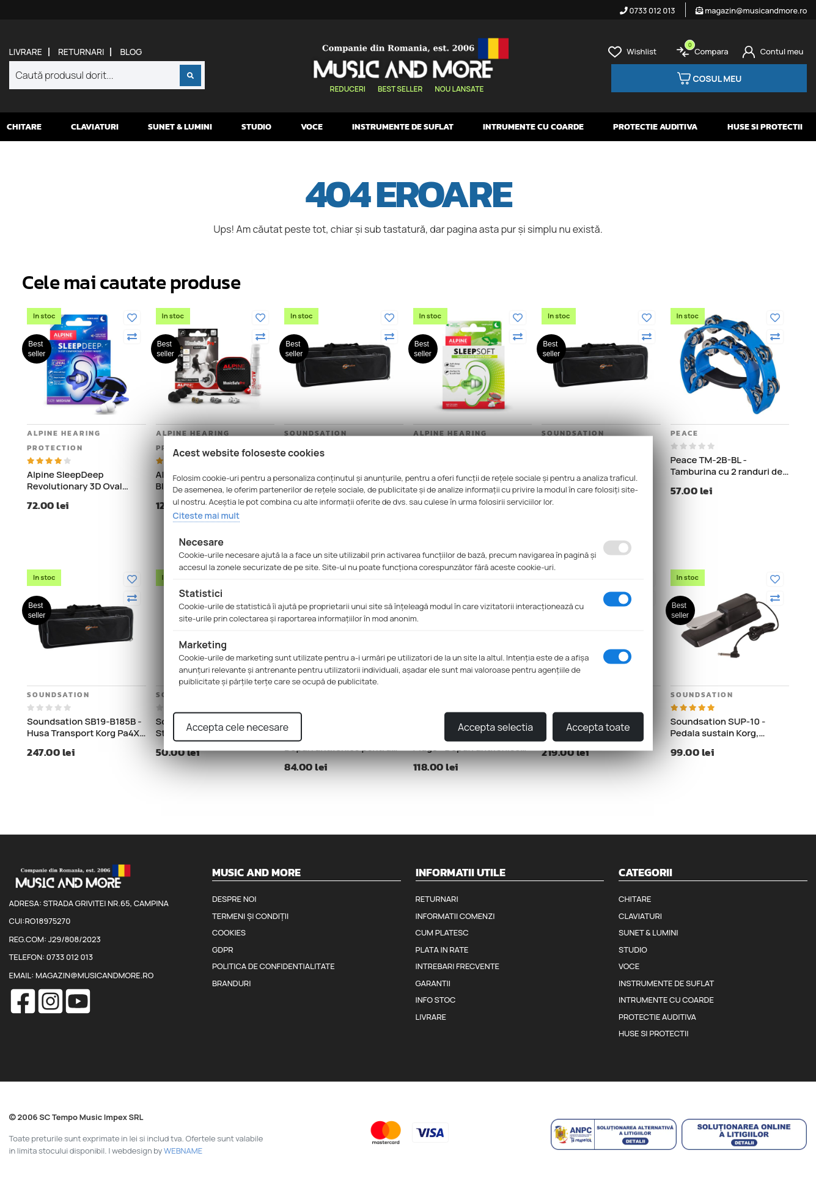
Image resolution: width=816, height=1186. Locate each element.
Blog (131, 52)
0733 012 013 (647, 10)
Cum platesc (442, 932)
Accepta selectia (495, 726)
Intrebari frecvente (458, 966)
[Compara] (132, 336)
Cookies (229, 932)
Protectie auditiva (655, 126)
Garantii (433, 983)
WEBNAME (183, 1150)
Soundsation (315, 433)
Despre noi (234, 898)
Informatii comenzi (455, 915)
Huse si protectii (765, 126)
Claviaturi (95, 126)
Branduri (231, 983)
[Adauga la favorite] (132, 317)
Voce (312, 126)
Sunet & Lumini (180, 126)
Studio (256, 126)
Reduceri (348, 89)
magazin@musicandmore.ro (751, 10)
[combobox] (107, 75)
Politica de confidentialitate (273, 966)
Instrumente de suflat (403, 126)
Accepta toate (598, 726)
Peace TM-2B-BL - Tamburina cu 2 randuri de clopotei (727, 466)
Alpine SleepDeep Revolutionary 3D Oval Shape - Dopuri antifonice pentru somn (82, 480)
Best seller (400, 89)
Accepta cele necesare (237, 726)
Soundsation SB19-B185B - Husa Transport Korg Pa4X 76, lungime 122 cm (84, 727)
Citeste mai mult (206, 515)
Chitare (24, 126)
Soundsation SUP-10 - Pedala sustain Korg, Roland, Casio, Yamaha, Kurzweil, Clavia (721, 727)
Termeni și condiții (250, 915)
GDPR (222, 949)
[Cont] (772, 52)
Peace (685, 433)
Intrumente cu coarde (533, 126)
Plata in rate (442, 949)
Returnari (81, 52)
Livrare (25, 52)
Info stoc (436, 999)
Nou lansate (459, 89)
